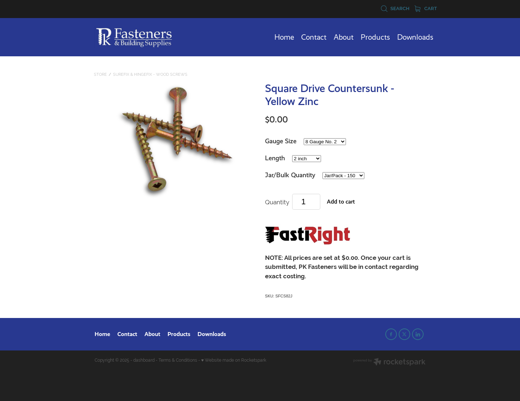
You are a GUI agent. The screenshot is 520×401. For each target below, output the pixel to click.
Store (100, 74)
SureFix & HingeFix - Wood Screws (150, 74)
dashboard (144, 360)
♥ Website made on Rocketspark (233, 360)
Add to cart (341, 201)
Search (395, 8)
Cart (426, 8)
